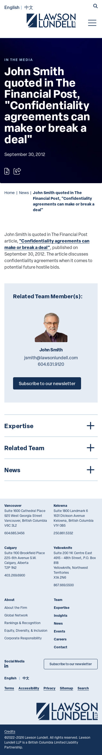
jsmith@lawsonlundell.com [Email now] (51, 358)
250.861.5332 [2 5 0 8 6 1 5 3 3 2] (63, 533)
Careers (60, 639)
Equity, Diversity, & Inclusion (25, 630)
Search (83, 688)
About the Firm (15, 607)
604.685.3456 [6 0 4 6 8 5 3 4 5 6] (14, 533)
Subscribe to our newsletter (47, 383)
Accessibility (28, 688)
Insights (60, 615)
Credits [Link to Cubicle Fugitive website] (9, 731)
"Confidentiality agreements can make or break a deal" (46, 244)
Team (58, 599)
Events (59, 631)
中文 (28, 7)
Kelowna (60, 505)
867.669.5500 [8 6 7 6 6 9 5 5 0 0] (64, 585)
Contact (60, 647)
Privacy (49, 688)
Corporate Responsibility (23, 638)
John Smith (51, 350)
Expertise (61, 607)
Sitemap (66, 688)
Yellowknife (63, 547)
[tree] (51, 448)
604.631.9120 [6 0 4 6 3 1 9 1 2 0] (51, 364)
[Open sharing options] (17, 171)
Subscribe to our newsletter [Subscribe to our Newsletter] (71, 664)
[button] (95, 6)
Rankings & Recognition (22, 623)
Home (9, 192)
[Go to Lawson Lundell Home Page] (51, 20)
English (12, 7)
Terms (9, 688)
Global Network (16, 615)
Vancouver (12, 505)
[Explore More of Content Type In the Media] (18, 59)
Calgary (10, 547)
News (24, 192)
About (9, 599)
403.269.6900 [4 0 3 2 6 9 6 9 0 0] (14, 575)
